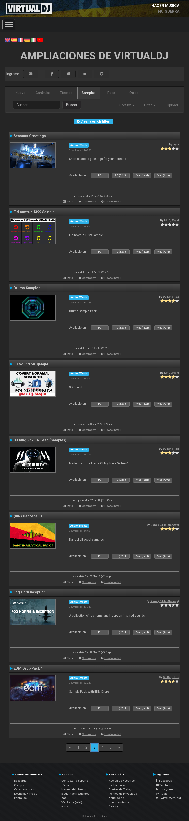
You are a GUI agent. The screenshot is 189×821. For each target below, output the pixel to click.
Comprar (20, 785)
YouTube (163, 785)
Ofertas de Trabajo (121, 789)
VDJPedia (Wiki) (71, 802)
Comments (89, 201)
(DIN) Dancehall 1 (28, 516)
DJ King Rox (171, 296)
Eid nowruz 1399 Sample (34, 212)
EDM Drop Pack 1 (28, 668)
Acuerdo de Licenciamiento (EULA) (119, 802)
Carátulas (43, 93)
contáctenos (117, 785)
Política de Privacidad (123, 793)
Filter (149, 105)
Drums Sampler (27, 288)
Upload (172, 105)
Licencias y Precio (25, 793)
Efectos (66, 93)
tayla (176, 144)
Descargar (21, 780)
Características (24, 789)
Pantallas (20, 798)
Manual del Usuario (74, 789)
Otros (133, 93)
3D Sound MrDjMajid (31, 364)
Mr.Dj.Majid (171, 220)
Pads (111, 93)
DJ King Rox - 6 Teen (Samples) (40, 440)
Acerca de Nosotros (122, 780)
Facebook (164, 780)
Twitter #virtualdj (169, 798)
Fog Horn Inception (30, 592)
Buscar (71, 105)
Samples (88, 93)
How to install (112, 201)
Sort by (126, 105)
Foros (65, 806)
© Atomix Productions (94, 816)
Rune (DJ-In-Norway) (164, 525)
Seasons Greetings (30, 136)
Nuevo (21, 93)
